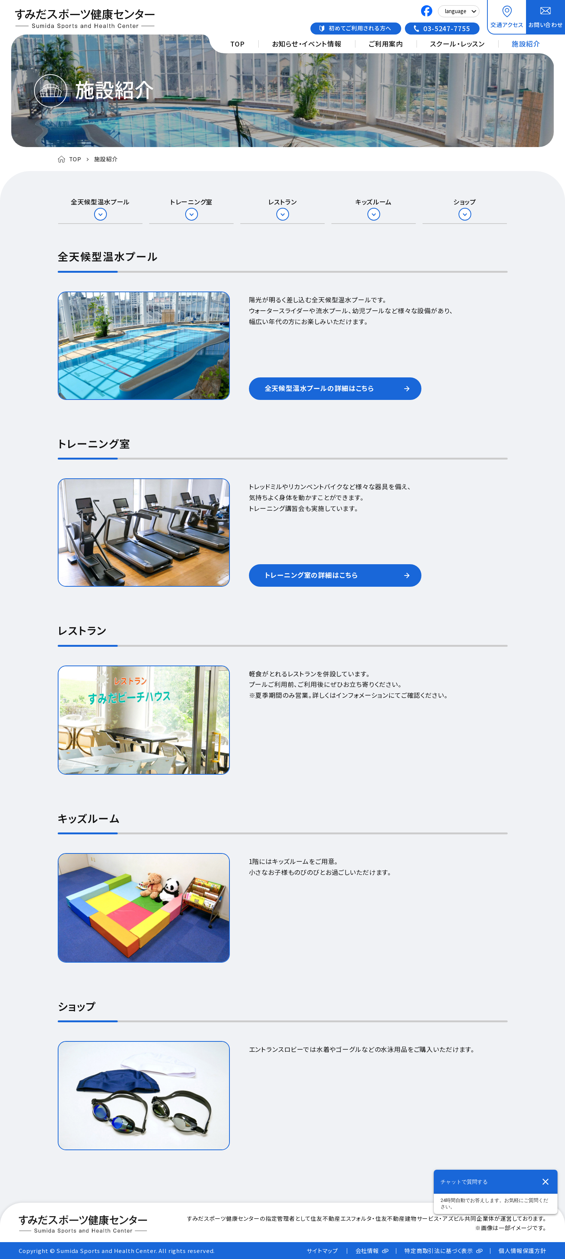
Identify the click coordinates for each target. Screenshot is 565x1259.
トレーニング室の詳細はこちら (311, 575)
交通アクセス (506, 25)
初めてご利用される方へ (360, 28)
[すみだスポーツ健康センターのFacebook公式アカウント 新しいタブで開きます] (426, 12)
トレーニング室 (191, 201)
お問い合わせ (545, 25)
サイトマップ (322, 1250)
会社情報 (367, 1250)
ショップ (464, 201)
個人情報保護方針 (522, 1250)
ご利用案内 (386, 43)
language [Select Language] (455, 11)
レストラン (282, 201)
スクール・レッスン (457, 43)
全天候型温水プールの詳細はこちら (320, 388)
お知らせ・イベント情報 (306, 43)
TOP (237, 43)
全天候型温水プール (100, 201)
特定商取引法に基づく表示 (439, 1250)
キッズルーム (373, 201)
